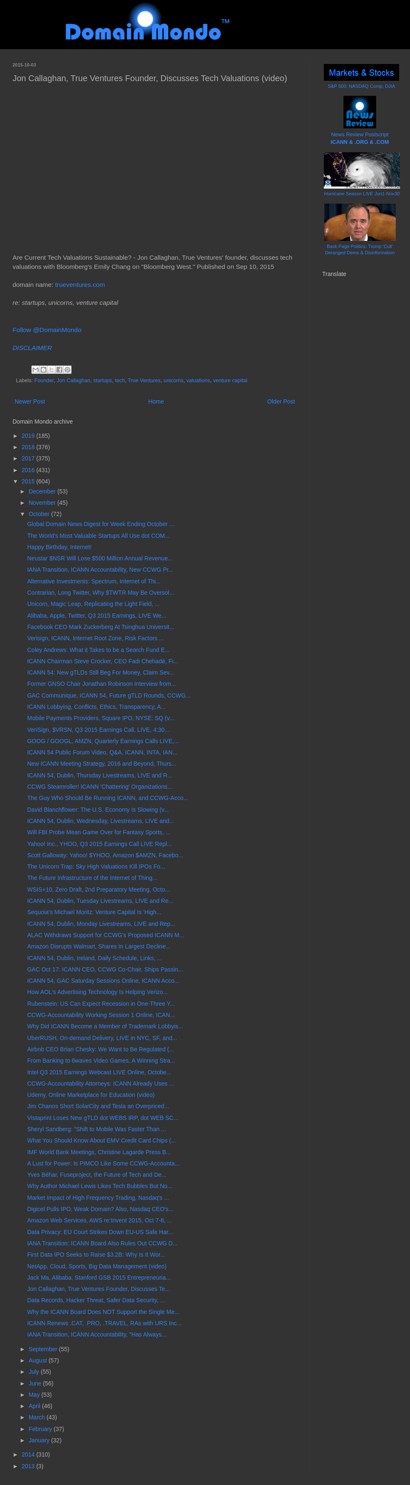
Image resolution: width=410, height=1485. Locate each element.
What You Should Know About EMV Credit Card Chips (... (101, 1140)
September (43, 1349)
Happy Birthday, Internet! (59, 547)
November (42, 502)
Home (156, 401)
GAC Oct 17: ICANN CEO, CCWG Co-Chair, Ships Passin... (105, 969)
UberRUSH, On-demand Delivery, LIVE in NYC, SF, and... (102, 1038)
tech (120, 380)
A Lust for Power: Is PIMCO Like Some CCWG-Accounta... (103, 1163)
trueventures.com (80, 284)
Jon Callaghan (73, 380)
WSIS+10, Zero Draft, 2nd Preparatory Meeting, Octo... (98, 889)
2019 (29, 435)
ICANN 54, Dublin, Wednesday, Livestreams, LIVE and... (100, 821)
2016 (29, 470)
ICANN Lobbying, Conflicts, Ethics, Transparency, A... (96, 706)
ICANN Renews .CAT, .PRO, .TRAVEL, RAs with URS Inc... (104, 1323)
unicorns (174, 380)
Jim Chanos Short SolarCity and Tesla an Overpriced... (98, 1106)
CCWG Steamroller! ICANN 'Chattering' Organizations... (99, 786)
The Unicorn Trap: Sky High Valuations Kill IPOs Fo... (96, 866)
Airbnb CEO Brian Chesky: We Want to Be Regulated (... (100, 1049)
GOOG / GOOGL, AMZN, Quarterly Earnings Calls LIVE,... (103, 741)
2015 (29, 481)
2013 (29, 1466)
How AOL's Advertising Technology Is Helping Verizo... (97, 992)
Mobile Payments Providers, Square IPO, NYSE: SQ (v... (100, 718)
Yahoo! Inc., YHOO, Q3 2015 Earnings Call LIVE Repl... (99, 844)
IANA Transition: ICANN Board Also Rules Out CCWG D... (102, 1243)
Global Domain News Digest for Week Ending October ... (100, 524)
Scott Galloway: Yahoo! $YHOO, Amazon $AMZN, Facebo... (105, 855)
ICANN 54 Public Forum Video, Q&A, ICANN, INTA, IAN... (102, 752)
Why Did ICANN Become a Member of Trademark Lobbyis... (105, 1026)
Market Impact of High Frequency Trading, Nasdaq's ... (98, 1197)
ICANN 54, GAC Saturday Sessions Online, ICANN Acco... (103, 980)
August (38, 1360)
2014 (29, 1454)
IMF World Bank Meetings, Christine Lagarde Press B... (99, 1152)
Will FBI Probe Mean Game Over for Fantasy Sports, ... (98, 832)
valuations (198, 380)
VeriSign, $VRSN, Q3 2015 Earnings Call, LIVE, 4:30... (98, 729)
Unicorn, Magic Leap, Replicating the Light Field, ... (93, 604)
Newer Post (30, 401)
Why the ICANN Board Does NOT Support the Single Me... (103, 1312)
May (34, 1394)
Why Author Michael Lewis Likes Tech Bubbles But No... (99, 1186)
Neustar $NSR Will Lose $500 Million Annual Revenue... (100, 558)
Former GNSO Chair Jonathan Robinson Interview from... (101, 683)
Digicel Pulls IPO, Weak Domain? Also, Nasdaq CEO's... (100, 1209)
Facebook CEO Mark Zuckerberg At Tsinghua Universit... (100, 627)
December (42, 491)
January (39, 1440)
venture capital (230, 380)
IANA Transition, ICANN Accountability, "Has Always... (97, 1334)
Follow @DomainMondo (47, 329)
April (35, 1406)
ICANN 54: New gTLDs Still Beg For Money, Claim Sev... (100, 672)
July (34, 1371)
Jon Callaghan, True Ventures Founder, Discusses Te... (98, 1289)
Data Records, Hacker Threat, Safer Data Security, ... (96, 1300)
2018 (29, 447)
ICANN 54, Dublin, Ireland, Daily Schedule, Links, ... (94, 958)
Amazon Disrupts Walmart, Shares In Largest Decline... (99, 946)
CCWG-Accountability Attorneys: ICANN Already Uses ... (100, 1083)
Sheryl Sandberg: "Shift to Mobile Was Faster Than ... (96, 1129)
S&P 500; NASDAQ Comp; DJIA (361, 86)
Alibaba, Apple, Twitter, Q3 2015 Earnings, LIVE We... (97, 615)
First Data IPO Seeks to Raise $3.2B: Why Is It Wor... (96, 1254)
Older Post (281, 401)
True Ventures (144, 380)
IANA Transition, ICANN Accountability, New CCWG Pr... (100, 569)
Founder (44, 380)
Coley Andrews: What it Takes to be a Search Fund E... (98, 650)
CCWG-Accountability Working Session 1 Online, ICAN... (101, 1015)
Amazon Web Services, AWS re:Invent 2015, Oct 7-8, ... (99, 1220)
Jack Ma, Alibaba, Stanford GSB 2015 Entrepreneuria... (99, 1277)
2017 (29, 458)
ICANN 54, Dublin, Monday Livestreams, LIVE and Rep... (101, 923)
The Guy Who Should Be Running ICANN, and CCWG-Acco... (107, 798)
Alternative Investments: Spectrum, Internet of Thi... (94, 581)
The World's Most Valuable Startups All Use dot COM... (98, 535)
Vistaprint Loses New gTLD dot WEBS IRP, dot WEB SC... (102, 1117)
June (35, 1383)
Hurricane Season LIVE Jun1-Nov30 (362, 193)
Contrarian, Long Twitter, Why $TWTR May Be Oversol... (100, 592)
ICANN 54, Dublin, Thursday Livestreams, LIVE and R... (99, 775)
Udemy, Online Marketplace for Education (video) (91, 1094)
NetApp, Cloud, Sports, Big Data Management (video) (97, 1266)
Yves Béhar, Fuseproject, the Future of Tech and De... (97, 1174)
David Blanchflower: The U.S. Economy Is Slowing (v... (98, 809)
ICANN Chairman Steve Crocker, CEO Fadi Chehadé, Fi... (102, 661)
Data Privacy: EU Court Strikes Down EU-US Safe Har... (100, 1232)
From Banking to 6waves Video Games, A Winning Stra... (101, 1060)
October (39, 514)
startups (102, 380)
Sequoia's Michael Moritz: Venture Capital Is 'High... (94, 912)
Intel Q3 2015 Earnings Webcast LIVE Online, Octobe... (99, 1072)
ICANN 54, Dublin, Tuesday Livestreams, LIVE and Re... (100, 900)
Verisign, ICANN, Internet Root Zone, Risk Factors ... (95, 638)
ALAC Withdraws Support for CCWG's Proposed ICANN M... (105, 935)
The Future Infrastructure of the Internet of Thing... (92, 877)
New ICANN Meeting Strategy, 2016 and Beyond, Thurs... (102, 763)
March (37, 1417)
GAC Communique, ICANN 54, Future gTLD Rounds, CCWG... (109, 695)
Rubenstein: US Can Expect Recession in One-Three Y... (101, 1003)
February (41, 1429)
